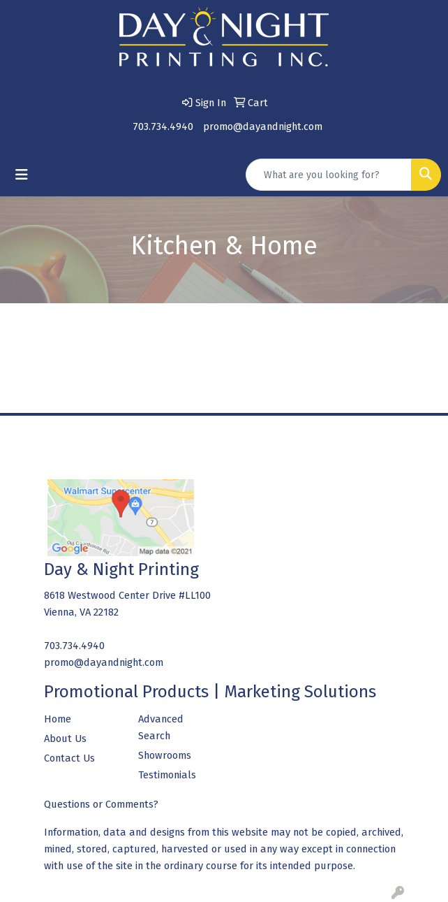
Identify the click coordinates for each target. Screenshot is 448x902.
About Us (65, 738)
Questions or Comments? (101, 804)
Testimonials (167, 775)
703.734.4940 (163, 126)
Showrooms (164, 755)
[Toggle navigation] (21, 174)
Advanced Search (161, 727)
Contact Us (69, 758)
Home (57, 719)
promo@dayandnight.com (262, 126)
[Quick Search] (329, 175)
